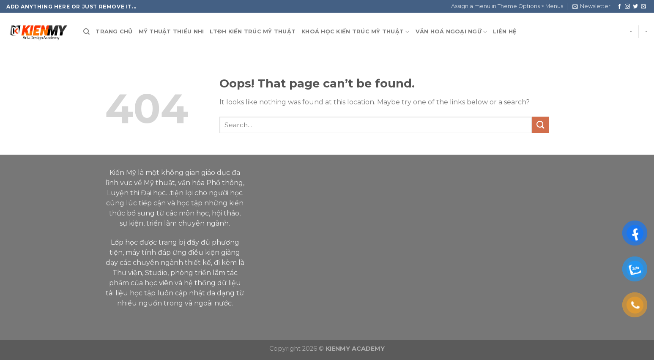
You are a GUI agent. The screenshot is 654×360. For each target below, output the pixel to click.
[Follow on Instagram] (627, 6)
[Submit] (540, 125)
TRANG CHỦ (114, 31)
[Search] (86, 32)
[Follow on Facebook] (619, 6)
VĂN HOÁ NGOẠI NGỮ (451, 32)
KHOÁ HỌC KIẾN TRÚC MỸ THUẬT (355, 32)
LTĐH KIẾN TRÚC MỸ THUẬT (253, 31)
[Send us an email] (643, 6)
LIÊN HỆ (505, 31)
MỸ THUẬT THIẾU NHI (171, 31)
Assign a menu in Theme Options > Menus (507, 6)
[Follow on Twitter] (635, 6)
